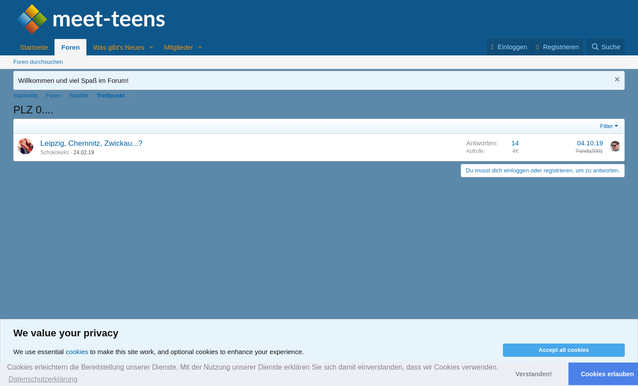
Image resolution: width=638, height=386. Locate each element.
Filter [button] (606, 126)
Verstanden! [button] (533, 374)
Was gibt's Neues (118, 47)
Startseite (34, 47)
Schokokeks (54, 152)
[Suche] (606, 47)
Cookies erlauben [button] (607, 374)
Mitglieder (178, 47)
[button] (151, 47)
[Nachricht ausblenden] (616, 80)
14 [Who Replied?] (515, 143)
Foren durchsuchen (38, 61)
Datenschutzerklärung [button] (43, 379)
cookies (77, 351)
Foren (70, 47)
